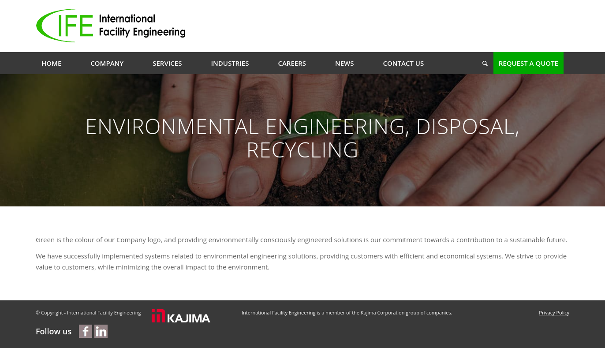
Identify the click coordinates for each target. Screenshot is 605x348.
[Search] (482, 63)
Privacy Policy (554, 312)
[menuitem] (51, 63)
